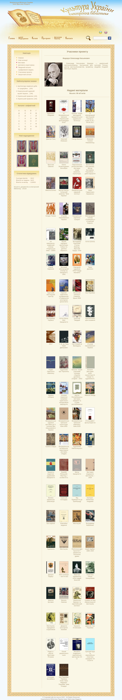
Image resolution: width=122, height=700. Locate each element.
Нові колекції (22, 60)
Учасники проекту (77, 51)
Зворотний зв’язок (24, 74)
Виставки (21, 63)
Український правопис (25, 96)
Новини (21, 58)
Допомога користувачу (26, 65)
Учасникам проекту (25, 72)
